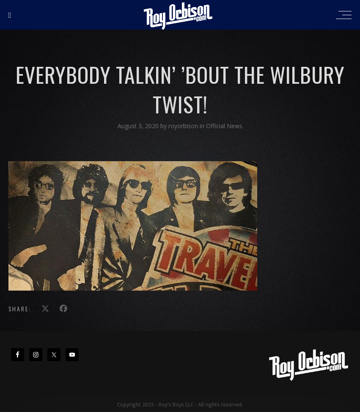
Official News (224, 126)
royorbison (184, 126)
